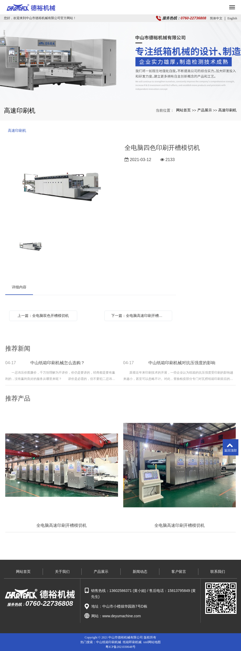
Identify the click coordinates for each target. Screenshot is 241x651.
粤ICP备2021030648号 (120, 647)
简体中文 (216, 18)
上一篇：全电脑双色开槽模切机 (43, 315)
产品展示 (204, 110)
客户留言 (178, 571)
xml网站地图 (152, 642)
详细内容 (19, 287)
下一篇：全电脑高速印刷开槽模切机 (139, 315)
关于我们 (62, 571)
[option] (60, 186)
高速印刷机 (227, 110)
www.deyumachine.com (121, 616)
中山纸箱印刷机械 (108, 642)
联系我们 (217, 571)
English (232, 18)
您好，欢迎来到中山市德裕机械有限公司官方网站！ (40, 18)
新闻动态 (140, 571)
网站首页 (183, 110)
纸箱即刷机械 (132, 642)
